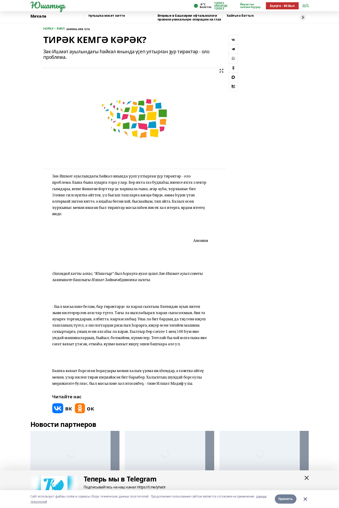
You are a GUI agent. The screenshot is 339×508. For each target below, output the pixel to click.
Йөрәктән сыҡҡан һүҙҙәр (250, 5)
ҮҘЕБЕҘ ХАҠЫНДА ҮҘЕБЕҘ (220, 6)
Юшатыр (47, 5)
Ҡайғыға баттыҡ (240, 16)
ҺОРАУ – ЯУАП (54, 29)
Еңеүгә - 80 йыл (282, 6)
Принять (285, 499)
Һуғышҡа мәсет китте (106, 16)
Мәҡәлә (38, 16)
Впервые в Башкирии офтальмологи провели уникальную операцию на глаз (189, 17)
